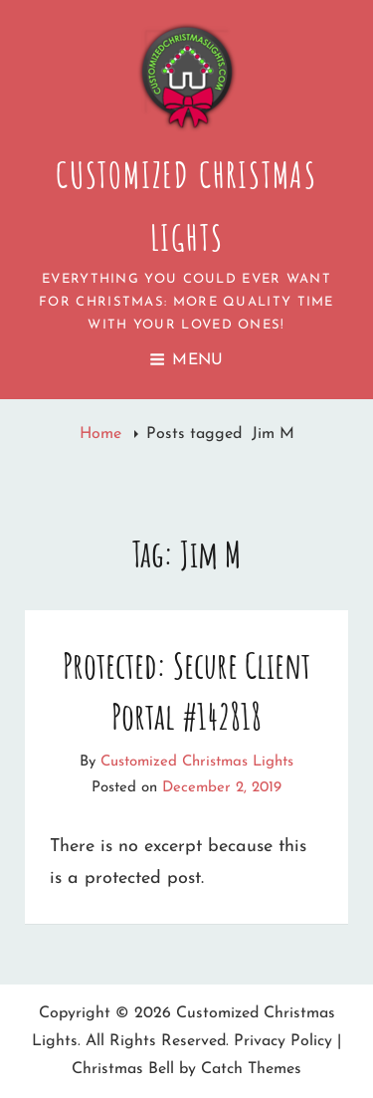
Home (103, 434)
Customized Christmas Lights (196, 762)
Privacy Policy (283, 1041)
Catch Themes (251, 1069)
